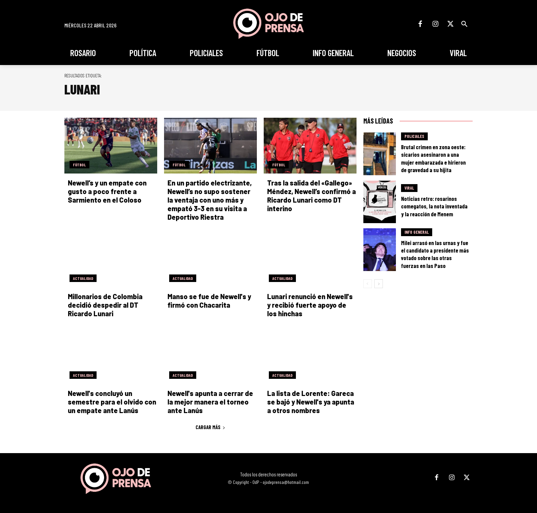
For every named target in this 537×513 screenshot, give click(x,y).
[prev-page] (367, 283)
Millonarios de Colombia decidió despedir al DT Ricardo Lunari (105, 305)
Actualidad (83, 278)
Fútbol (79, 164)
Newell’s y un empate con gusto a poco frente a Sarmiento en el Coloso (107, 191)
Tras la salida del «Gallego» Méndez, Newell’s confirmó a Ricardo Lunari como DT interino (311, 196)
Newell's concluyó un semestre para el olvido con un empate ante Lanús (112, 401)
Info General (416, 232)
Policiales (414, 136)
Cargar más (210, 427)
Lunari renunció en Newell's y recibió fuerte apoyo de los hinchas (310, 305)
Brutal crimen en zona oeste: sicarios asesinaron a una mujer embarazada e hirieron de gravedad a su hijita (433, 158)
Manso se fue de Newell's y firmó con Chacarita (209, 300)
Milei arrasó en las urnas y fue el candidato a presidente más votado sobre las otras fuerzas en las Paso (435, 254)
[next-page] (378, 283)
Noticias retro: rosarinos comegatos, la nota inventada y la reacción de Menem (434, 206)
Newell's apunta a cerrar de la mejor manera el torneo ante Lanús (210, 401)
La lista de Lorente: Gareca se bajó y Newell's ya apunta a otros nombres (310, 401)
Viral (409, 188)
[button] (464, 24)
